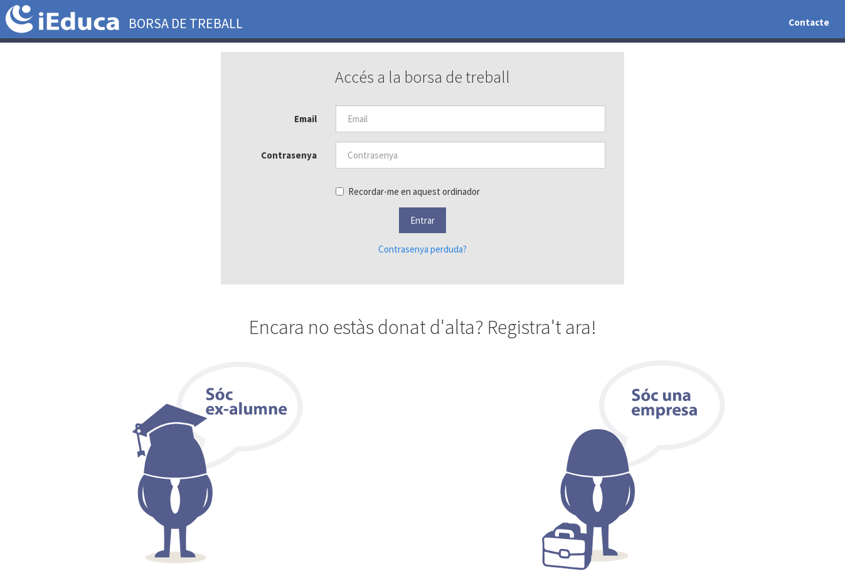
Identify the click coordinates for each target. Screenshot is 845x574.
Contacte (809, 22)
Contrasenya (289, 155)
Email (305, 119)
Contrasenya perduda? (422, 249)
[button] (422, 220)
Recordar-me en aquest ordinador (408, 191)
